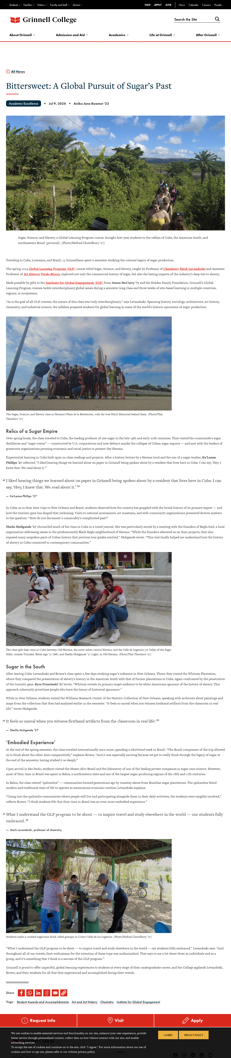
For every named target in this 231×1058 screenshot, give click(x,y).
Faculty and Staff (58, 5)
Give (168, 5)
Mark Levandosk (192, 269)
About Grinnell (21, 35)
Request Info (42, 1020)
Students (13, 5)
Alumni (76, 5)
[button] (63, 993)
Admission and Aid (70, 35)
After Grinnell (206, 35)
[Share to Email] (55, 993)
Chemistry (171, 269)
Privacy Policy (194, 1035)
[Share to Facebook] (21, 993)
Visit (147, 5)
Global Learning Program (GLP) (52, 269)
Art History (32, 274)
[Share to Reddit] (46, 993)
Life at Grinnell (160, 35)
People (218, 5)
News (182, 5)
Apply (158, 5)
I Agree (167, 1035)
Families (28, 5)
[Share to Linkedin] (38, 993)
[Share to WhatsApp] (29, 993)
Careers (206, 5)
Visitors (41, 5)
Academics (117, 35)
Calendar (193, 5)
